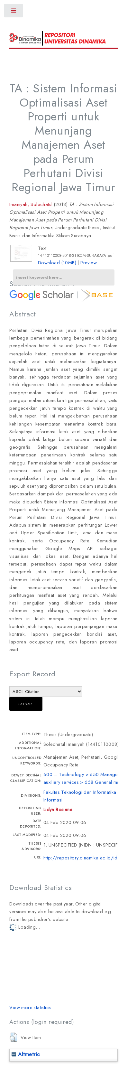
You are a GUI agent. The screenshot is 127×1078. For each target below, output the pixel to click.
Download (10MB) (57, 262)
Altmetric (26, 1054)
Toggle (14, 12)
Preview (88, 262)
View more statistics (30, 1007)
